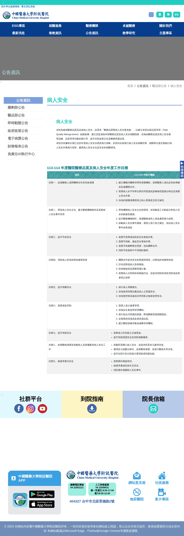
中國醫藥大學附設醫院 (92, 475)
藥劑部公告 (16, 107)
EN (177, 14)
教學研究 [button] (128, 33)
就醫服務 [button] (55, 25)
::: (3, 2)
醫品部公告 (159, 86)
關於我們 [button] (165, 25)
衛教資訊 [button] (55, 33)
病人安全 (176, 86)
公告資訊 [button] (92, 33)
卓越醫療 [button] (128, 25)
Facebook (19, 408)
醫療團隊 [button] (92, 25)
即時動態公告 (18, 123)
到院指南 (92, 408)
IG (30, 408)
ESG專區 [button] (18, 25)
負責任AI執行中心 (21, 154)
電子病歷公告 (18, 138)
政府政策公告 (18, 131)
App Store (42, 504)
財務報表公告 (18, 146)
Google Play (42, 494)
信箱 (153, 408)
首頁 (130, 86)
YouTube (42, 408)
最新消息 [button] (18, 33)
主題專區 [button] (165, 33)
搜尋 (151, 14)
